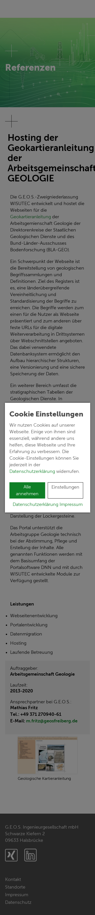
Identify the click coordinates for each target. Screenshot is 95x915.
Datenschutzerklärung (32, 471)
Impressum (71, 504)
